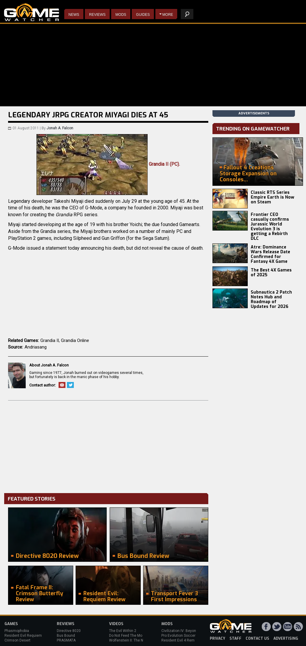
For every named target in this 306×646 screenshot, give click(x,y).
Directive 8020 (69, 631)
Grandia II (49, 340)
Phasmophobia (16, 631)
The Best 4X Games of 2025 (271, 272)
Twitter (70, 385)
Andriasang (36, 347)
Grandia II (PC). (108, 164)
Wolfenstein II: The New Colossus (137, 640)
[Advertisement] (108, 445)
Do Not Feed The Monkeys (130, 635)
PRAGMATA (66, 640)
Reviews (97, 15)
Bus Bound (66, 635)
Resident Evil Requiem (23, 635)
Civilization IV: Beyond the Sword (188, 631)
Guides (143, 15)
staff (235, 638)
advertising (285, 638)
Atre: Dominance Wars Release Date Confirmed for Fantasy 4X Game (270, 254)
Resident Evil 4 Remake (181, 640)
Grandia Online (75, 340)
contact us (257, 638)
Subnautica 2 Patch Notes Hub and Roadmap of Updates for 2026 (271, 299)
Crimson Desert (17, 640)
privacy (217, 638)
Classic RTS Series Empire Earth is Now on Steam (272, 197)
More (167, 15)
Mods (120, 15)
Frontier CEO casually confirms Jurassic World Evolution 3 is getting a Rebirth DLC (270, 226)
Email (62, 385)
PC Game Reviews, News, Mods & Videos (31, 12)
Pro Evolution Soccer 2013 (183, 635)
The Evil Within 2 (122, 631)
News (73, 15)
